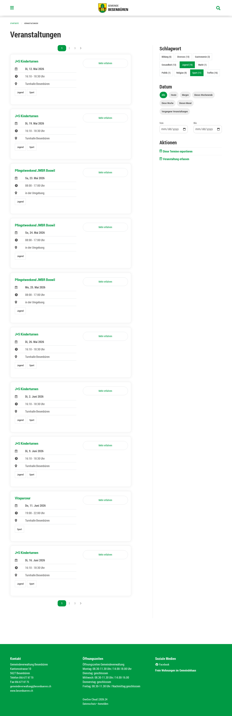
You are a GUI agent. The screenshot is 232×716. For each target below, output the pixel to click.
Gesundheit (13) (169, 64)
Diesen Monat (185, 103)
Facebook (162, 664)
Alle (163, 94)
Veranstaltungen (32, 23)
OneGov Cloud (90, 699)
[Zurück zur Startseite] (116, 8)
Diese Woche (167, 103)
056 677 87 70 (27, 677)
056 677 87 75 (23, 682)
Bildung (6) (166, 56)
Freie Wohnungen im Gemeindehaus (179, 670)
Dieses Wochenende (203, 94)
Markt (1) (202, 64)
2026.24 (104, 699)
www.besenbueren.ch (22, 690)
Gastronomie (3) (202, 56)
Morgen (185, 94)
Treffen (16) (212, 72)
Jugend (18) (187, 64)
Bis (195, 123)
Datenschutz (90, 703)
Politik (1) (166, 72)
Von (161, 123)
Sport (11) (196, 72)
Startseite (15, 23)
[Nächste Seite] (80, 48)
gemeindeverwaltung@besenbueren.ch (32, 686)
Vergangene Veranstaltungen (175, 111)
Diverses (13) (183, 56)
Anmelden (104, 703)
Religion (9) (181, 72)
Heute (173, 94)
